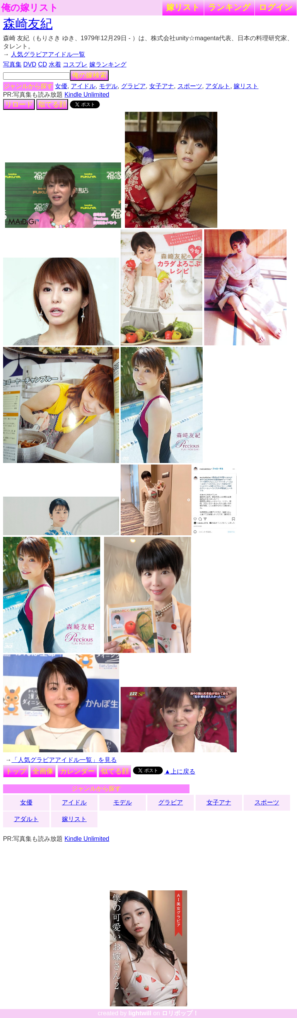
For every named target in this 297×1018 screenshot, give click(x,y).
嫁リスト (183, 7)
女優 (61, 86)
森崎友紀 (28, 24)
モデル (108, 86)
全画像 (42, 771)
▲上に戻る (179, 771)
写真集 (12, 64)
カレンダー (77, 771)
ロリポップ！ (180, 1013)
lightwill (140, 1013)
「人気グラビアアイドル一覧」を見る (64, 760)
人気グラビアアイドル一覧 (48, 54)
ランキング (229, 7)
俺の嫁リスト (29, 8)
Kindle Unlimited (87, 94)
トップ (15, 771)
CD (42, 64)
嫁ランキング (107, 64)
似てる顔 (52, 104)
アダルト (217, 86)
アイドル (83, 86)
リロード (19, 104)
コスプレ (75, 64)
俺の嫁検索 (89, 75)
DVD (29, 64)
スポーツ (190, 86)
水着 (55, 64)
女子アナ (161, 86)
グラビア (133, 86)
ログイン (276, 7)
